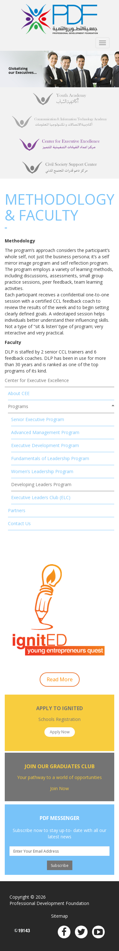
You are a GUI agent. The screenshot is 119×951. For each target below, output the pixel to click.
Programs (18, 406)
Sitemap (59, 916)
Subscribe (60, 865)
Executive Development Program (45, 445)
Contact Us (19, 523)
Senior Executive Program (37, 419)
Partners (16, 510)
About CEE (19, 393)
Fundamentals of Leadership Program (50, 458)
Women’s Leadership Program (42, 471)
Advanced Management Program (45, 432)
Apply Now (59, 732)
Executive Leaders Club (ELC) (40, 497)
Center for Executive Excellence (37, 380)
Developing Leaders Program (41, 484)
